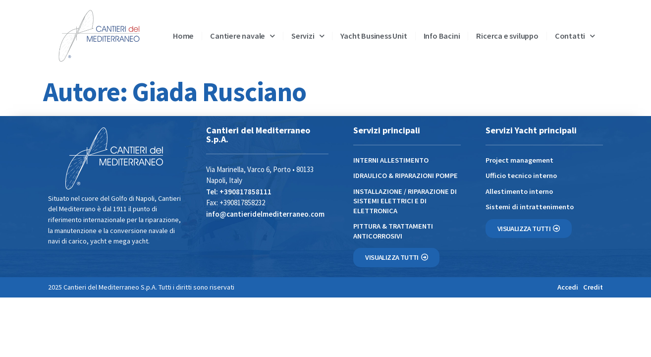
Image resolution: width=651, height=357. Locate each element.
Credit (593, 287)
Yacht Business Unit (373, 36)
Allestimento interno (519, 191)
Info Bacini (442, 36)
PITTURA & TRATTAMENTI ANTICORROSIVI (393, 231)
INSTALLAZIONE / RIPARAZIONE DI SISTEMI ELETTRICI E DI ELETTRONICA (405, 201)
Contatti (575, 36)
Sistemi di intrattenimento (530, 206)
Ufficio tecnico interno (521, 175)
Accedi (567, 287)
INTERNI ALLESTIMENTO (391, 160)
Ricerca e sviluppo (507, 36)
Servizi (307, 36)
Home (183, 36)
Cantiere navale (242, 36)
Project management (519, 160)
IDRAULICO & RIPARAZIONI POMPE (405, 175)
